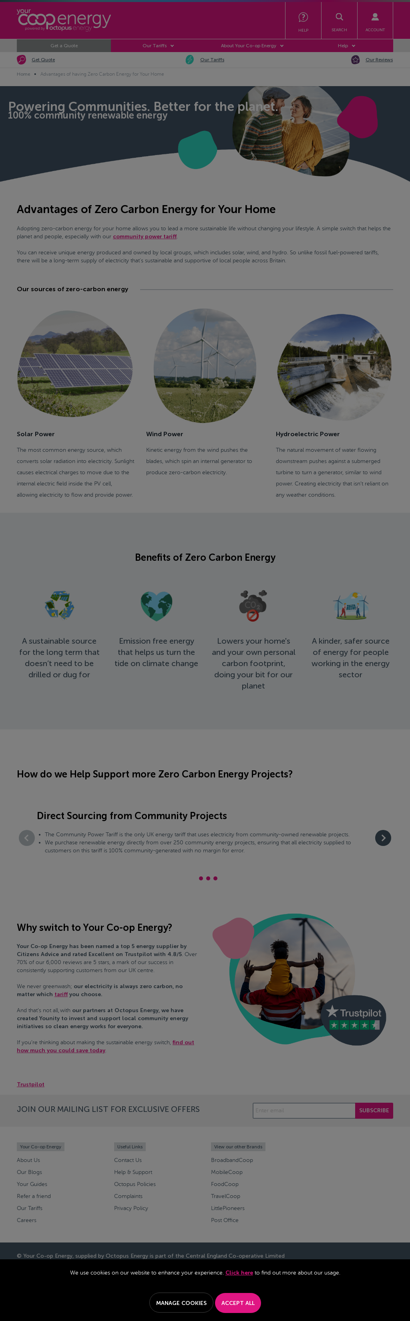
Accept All (238, 1303)
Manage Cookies (181, 1303)
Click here (239, 1272)
